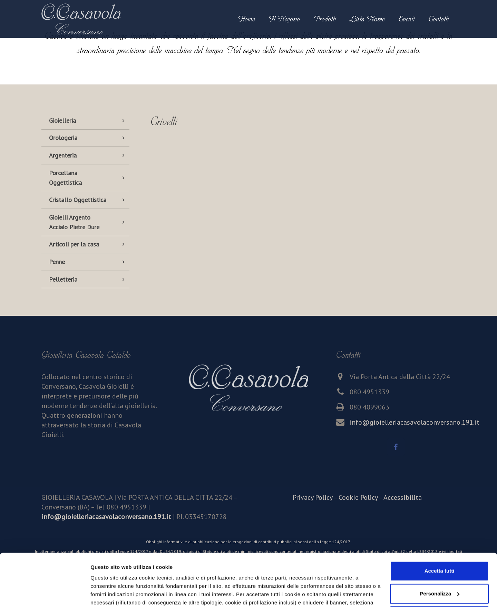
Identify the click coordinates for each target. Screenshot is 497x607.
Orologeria (63, 138)
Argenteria (63, 155)
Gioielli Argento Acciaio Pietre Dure (74, 222)
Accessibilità (402, 497)
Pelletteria (63, 279)
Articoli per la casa (74, 244)
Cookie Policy (358, 497)
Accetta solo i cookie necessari (439, 571)
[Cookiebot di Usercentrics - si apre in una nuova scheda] (44, 593)
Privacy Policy (312, 497)
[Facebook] (396, 447)
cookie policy (257, 574)
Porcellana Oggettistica (65, 177)
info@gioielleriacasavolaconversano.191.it (414, 422)
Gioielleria (62, 120)
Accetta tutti (440, 526)
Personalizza (106, 593)
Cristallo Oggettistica (77, 200)
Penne (57, 262)
